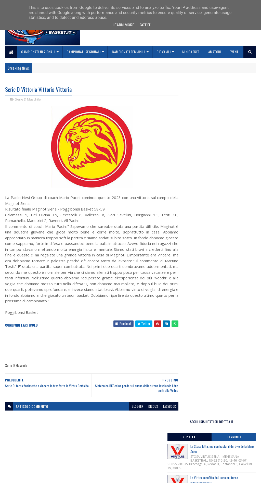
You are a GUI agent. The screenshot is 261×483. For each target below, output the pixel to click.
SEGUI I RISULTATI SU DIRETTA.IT (218, 90)
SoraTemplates (29, 476)
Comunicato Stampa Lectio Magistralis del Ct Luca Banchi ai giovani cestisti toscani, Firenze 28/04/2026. (217, 239)
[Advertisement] (98, 346)
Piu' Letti (199, 106)
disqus (147, 406)
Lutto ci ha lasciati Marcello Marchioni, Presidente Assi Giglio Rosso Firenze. (212, 251)
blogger (131, 406)
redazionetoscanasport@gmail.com (231, 444)
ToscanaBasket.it (202, 308)
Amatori (214, 51)
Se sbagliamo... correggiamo (113, 461)
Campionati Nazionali (38, 51)
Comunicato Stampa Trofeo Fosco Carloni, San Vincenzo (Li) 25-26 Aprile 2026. (218, 266)
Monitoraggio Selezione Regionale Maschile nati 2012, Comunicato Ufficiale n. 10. (215, 276)
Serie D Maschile (28, 99)
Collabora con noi (104, 455)
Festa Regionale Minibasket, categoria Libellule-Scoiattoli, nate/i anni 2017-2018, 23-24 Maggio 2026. (215, 224)
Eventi (234, 51)
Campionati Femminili (128, 51)
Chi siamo (98, 449)
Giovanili (163, 51)
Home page (99, 443)
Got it (144, 25)
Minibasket (191, 51)
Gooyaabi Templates (72, 476)
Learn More (123, 25)
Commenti (237, 106)
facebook (163, 406)
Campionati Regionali (83, 51)
